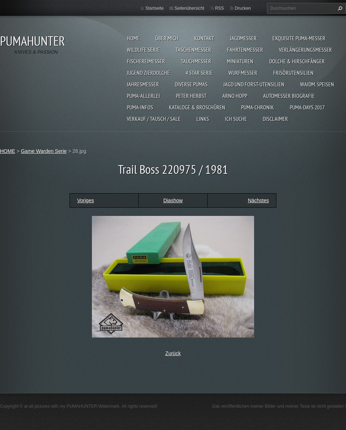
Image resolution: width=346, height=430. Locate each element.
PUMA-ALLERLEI (143, 95)
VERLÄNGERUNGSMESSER (305, 49)
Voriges (85, 200)
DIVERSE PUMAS (191, 84)
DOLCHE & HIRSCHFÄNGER (297, 61)
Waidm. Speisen (317, 84)
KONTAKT (204, 38)
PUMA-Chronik (257, 107)
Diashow (173, 200)
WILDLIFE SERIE (143, 49)
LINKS (202, 118)
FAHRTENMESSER (245, 49)
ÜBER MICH (166, 38)
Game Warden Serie (44, 151)
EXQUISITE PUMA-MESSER (298, 38)
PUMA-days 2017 (307, 107)
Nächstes (258, 200)
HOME (133, 38)
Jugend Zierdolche (148, 72)
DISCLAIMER (275, 118)
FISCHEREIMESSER (146, 61)
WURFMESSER (243, 72)
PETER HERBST (191, 95)
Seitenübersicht (189, 8)
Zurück (173, 353)
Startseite (154, 8)
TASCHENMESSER (193, 49)
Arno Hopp (234, 95)
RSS (219, 8)
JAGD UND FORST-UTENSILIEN (253, 84)
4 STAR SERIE (199, 72)
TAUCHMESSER (196, 61)
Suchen (339, 8)
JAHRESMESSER (143, 84)
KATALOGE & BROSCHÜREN (197, 107)
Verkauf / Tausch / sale (154, 118)
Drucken (243, 8)
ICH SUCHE (236, 118)
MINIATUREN (240, 61)
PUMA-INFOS (140, 107)
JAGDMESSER (243, 38)
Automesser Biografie (289, 95)
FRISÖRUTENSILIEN (293, 72)
